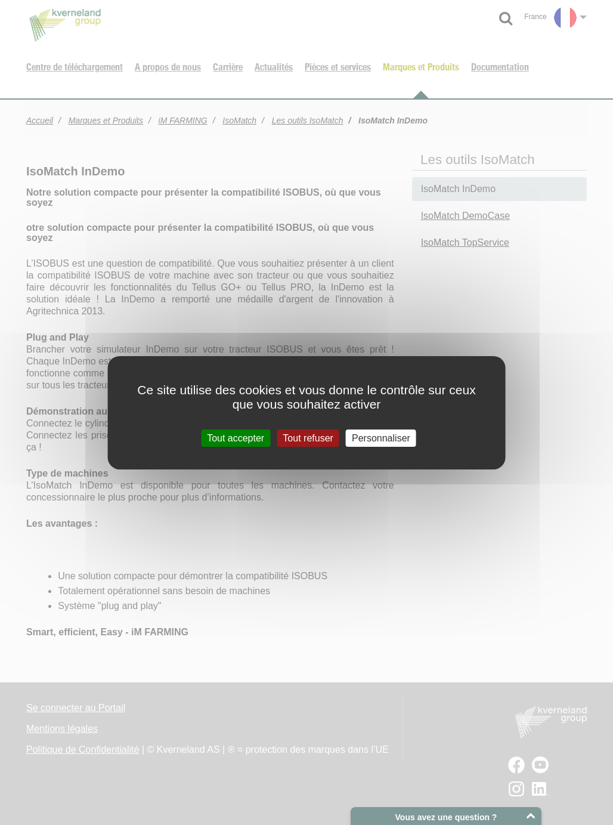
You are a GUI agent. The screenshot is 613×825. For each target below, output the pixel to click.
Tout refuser (308, 437)
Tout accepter (235, 437)
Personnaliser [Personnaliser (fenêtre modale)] (381, 437)
